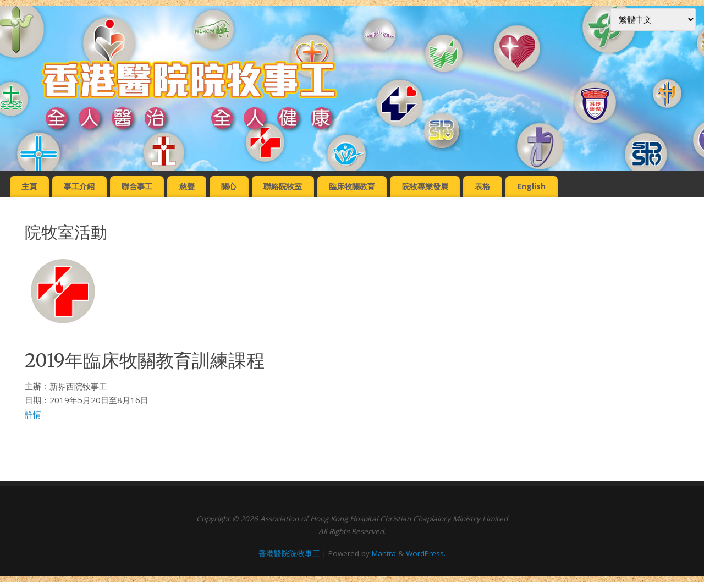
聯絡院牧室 (282, 186)
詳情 (33, 414)
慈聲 (187, 186)
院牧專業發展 (425, 186)
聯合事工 (137, 186)
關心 (229, 186)
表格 (482, 186)
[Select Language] (653, 19)
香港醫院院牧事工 (289, 553)
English (531, 186)
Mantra (384, 553)
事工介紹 (79, 186)
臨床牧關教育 (352, 186)
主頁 (29, 186)
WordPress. (426, 553)
